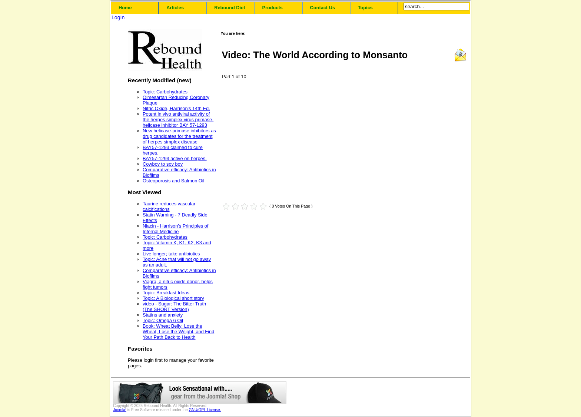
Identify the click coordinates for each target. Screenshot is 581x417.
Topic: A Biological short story (173, 298)
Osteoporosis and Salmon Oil (173, 180)
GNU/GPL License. (205, 410)
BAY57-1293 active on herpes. (175, 158)
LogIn (118, 17)
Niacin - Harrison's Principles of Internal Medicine (175, 228)
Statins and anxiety (163, 315)
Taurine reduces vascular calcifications (169, 206)
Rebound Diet (229, 7)
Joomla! (119, 410)
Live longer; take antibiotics (171, 254)
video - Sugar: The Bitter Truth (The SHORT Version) (174, 306)
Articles (175, 7)
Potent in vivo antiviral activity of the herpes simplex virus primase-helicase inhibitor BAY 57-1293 (178, 119)
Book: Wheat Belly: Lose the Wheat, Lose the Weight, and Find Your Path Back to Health (178, 331)
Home (125, 7)
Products (272, 7)
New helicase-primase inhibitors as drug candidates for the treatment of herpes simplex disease (179, 136)
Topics (365, 7)
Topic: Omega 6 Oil (163, 320)
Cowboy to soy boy (163, 164)
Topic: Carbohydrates (165, 92)
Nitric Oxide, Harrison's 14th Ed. (176, 108)
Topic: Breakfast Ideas (166, 292)
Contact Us (322, 7)
